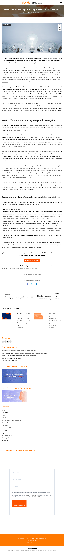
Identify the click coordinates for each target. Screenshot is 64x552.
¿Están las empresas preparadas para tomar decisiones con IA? (20, 350)
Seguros (4, 433)
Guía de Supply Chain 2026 (9, 360)
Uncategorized (6, 24)
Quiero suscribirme (19, 505)
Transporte (5, 443)
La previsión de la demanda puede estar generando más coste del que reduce (24, 353)
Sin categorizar (6, 438)
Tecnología (5, 440)
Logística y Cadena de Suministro (11, 420)
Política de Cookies (19, 550)
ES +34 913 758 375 (32, 540)
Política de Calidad (51, 550)
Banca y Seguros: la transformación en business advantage (19, 355)
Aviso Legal (11, 550)
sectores (4, 430)
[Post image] (6, 316)
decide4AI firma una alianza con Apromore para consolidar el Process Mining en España (23, 319)
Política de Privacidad (35, 496)
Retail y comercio (7, 425)
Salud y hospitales (7, 428)
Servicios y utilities (7, 435)
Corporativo (5, 412)
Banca (3, 410)
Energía (4, 415)
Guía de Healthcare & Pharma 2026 (12, 358)
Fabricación (5, 418)
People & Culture (7, 423)
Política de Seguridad (41, 550)
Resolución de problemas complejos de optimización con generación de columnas (55, 319)
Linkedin (24, 268)
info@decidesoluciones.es (32, 542)
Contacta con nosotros (32, 260)
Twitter (29, 268)
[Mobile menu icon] (61, 3)
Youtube (35, 268)
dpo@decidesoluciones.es (31, 495)
